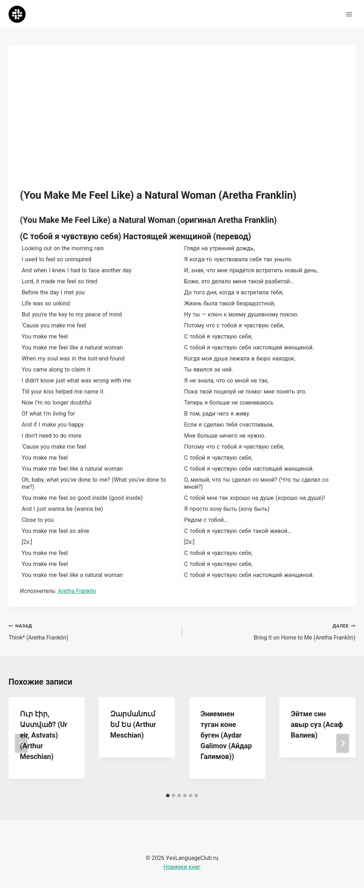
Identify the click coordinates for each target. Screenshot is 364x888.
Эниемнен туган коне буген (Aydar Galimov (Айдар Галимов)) (226, 735)
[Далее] (342, 743)
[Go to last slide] (21, 743)
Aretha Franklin (77, 591)
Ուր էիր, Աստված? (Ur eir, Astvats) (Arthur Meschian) (43, 735)
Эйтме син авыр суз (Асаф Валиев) (317, 724)
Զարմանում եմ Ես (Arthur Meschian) (133, 724)
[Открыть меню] (348, 14)
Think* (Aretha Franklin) (92, 631)
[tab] (168, 795)
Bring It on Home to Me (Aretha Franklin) (271, 631)
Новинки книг (182, 866)
